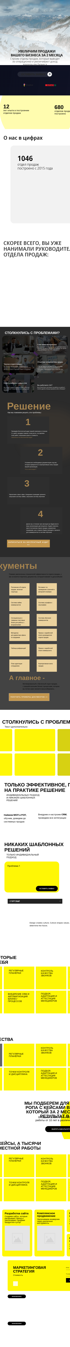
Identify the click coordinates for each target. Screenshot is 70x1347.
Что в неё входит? (30, 469)
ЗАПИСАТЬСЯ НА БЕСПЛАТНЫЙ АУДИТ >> (28, 543)
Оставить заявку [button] (33, 74)
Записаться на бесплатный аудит (21, 437)
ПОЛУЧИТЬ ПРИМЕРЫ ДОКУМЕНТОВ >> (29, 697)
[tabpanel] (35, 930)
